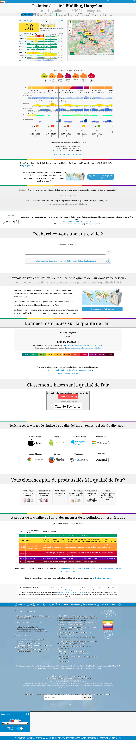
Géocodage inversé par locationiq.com (72, 734)
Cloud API (101, 485)
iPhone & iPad (35, 468)
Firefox (57, 485)
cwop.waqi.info (65, 721)
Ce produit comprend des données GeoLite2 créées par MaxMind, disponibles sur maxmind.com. (77, 706)
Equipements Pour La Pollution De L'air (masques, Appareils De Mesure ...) (33, 729)
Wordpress (79, 485)
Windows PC (101, 468)
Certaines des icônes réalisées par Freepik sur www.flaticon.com (74, 730)
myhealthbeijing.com (102, 660)
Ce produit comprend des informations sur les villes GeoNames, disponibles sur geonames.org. (76, 711)
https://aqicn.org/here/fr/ (68, 196)
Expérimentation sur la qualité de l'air (30, 711)
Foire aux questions (24, 717)
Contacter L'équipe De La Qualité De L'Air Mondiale (35, 699)
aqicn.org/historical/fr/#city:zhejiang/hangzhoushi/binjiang (67, 370)
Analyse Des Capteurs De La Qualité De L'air (32, 713)
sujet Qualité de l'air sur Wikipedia (76, 651)
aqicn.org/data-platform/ (68, 373)
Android (57, 468)
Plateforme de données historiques (29, 734)
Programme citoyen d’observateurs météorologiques (77, 719)
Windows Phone (79, 468)
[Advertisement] (68, 392)
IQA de (28, 21)
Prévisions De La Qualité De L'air (28, 726)
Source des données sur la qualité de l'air (31, 722)
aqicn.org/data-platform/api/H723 (77, 221)
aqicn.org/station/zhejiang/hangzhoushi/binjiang (84, 348)
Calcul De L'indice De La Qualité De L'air (31, 724)
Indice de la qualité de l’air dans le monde (71, 675)
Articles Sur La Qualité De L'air (27, 709)
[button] (98, 21)
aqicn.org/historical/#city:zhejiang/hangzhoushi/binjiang (83, 345)
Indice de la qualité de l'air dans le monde (76, 672)
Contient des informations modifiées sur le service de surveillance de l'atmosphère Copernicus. (77, 725)
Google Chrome (35, 485)
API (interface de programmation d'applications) (34, 732)
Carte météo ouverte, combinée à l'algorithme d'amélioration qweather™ (74, 716)
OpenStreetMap (103, 54)
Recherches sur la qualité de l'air (31, 705)
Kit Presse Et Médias (24, 701)
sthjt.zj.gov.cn (26, 165)
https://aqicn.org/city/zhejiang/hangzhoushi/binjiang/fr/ (68, 204)
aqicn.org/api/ (94, 224)
